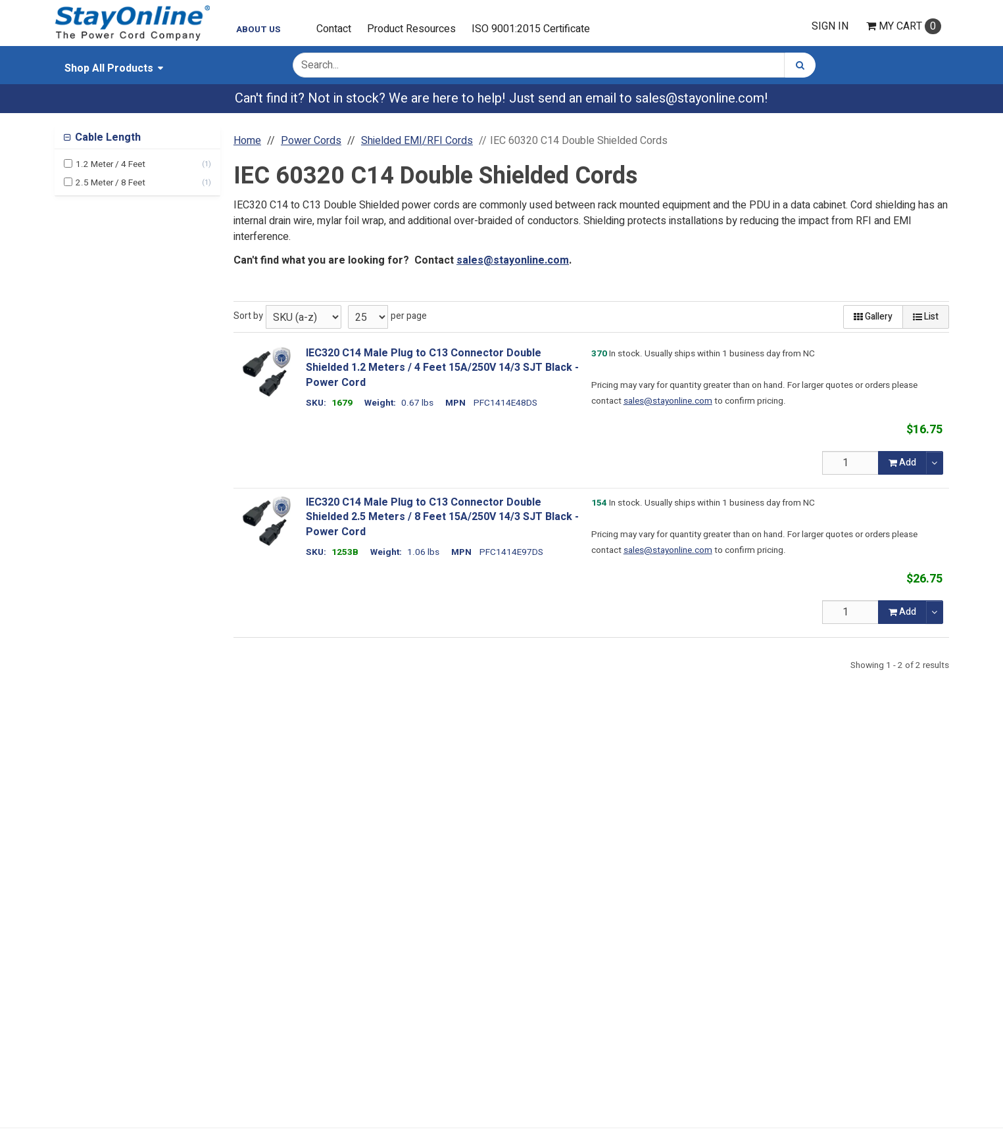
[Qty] (850, 463)
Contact (333, 29)
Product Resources (411, 29)
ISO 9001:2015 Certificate (531, 29)
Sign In (830, 26)
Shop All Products (108, 68)
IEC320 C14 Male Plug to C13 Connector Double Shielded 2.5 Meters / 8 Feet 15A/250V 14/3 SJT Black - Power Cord (442, 517)
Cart (903, 26)
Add (902, 462)
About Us (258, 29)
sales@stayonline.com (699, 98)
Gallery (873, 316)
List (926, 316)
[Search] (800, 65)
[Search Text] (539, 65)
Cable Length (106, 137)
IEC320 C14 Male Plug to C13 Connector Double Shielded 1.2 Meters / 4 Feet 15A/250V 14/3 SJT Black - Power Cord (442, 368)
